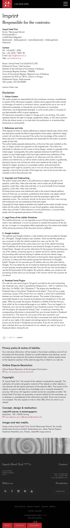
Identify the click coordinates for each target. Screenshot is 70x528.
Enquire (20, 525)
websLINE (38, 511)
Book (7, 525)
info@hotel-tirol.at (17, 56)
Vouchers (34, 525)
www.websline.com (11, 417)
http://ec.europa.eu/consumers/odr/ (18, 372)
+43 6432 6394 (21, 4)
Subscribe (60, 491)
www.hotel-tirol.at (14, 58)
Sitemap (45, 506)
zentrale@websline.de (32, 417)
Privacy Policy (33, 506)
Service (11, 337)
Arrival (52, 506)
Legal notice (20, 506)
